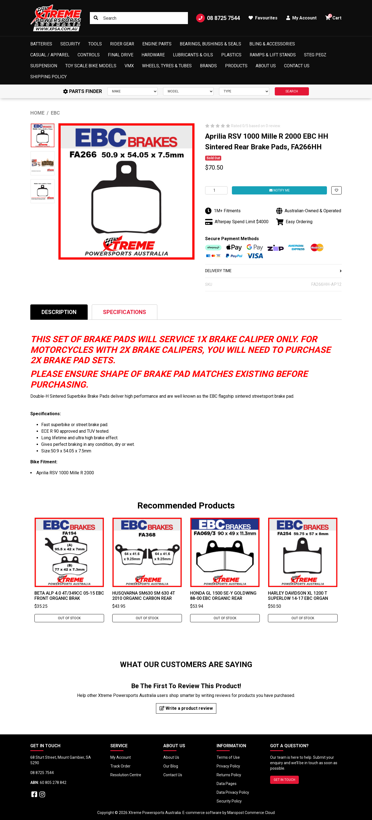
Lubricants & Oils (193, 54)
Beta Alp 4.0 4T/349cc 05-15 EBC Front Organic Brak (69, 596)
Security (70, 43)
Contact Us (296, 65)
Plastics (231, 54)
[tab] (59, 311)
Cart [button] (333, 17)
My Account (120, 757)
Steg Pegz (315, 54)
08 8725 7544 (218, 18)
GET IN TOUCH (284, 780)
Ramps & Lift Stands (273, 54)
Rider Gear (122, 43)
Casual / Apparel (49, 54)
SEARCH (291, 91)
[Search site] (96, 18)
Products (236, 65)
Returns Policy (229, 775)
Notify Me (279, 190)
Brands (208, 65)
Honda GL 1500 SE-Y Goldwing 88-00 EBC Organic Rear (223, 596)
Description (59, 312)
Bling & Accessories (272, 43)
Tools (95, 43)
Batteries (41, 43)
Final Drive (120, 54)
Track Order (120, 766)
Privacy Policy (228, 766)
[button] (336, 190)
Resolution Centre (125, 775)
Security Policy (229, 801)
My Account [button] (301, 18)
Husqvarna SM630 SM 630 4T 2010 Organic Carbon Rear (143, 596)
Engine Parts (157, 43)
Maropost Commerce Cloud (251, 812)
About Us (266, 65)
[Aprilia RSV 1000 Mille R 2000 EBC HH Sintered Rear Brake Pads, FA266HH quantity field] (216, 190)
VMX (129, 65)
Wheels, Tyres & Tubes (167, 65)
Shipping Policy (48, 76)
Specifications (124, 312)
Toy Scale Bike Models (90, 65)
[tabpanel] (69, 569)
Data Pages (227, 783)
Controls (89, 54)
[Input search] (139, 18)
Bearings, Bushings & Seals (210, 43)
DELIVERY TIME (273, 271)
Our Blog (170, 766)
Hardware (153, 54)
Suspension (43, 65)
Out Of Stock (69, 618)
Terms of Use (228, 757)
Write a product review (186, 708)
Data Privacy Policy (233, 792)
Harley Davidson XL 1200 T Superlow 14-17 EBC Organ (298, 596)
